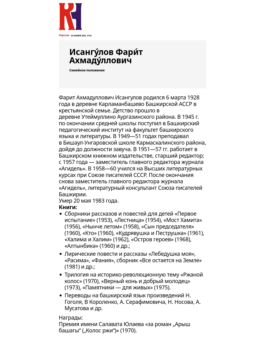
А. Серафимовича (142, 301)
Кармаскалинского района (170, 142)
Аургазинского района (145, 116)
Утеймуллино (98, 116)
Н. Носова (180, 301)
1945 (188, 116)
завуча (121, 149)
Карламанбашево (121, 104)
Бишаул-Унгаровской (90, 142)
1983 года (104, 200)
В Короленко (100, 301)
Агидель (72, 168)
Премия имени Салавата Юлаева (101, 324)
